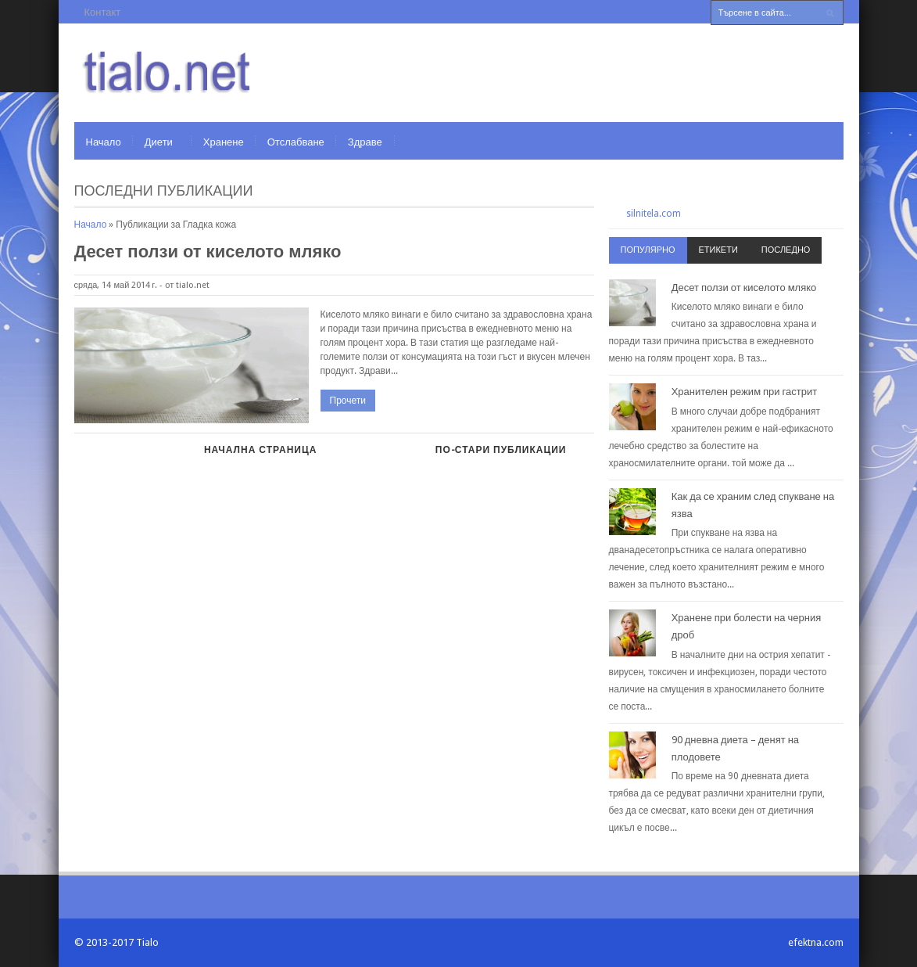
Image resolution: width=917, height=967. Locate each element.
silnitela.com (653, 213)
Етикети (718, 250)
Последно (786, 250)
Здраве (365, 142)
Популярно (648, 250)
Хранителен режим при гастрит (745, 391)
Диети (159, 142)
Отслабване (295, 142)
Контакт (102, 12)
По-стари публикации (501, 449)
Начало (103, 142)
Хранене (223, 142)
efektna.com (816, 942)
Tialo (147, 942)
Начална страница (260, 449)
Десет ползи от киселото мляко (208, 251)
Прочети (348, 400)
